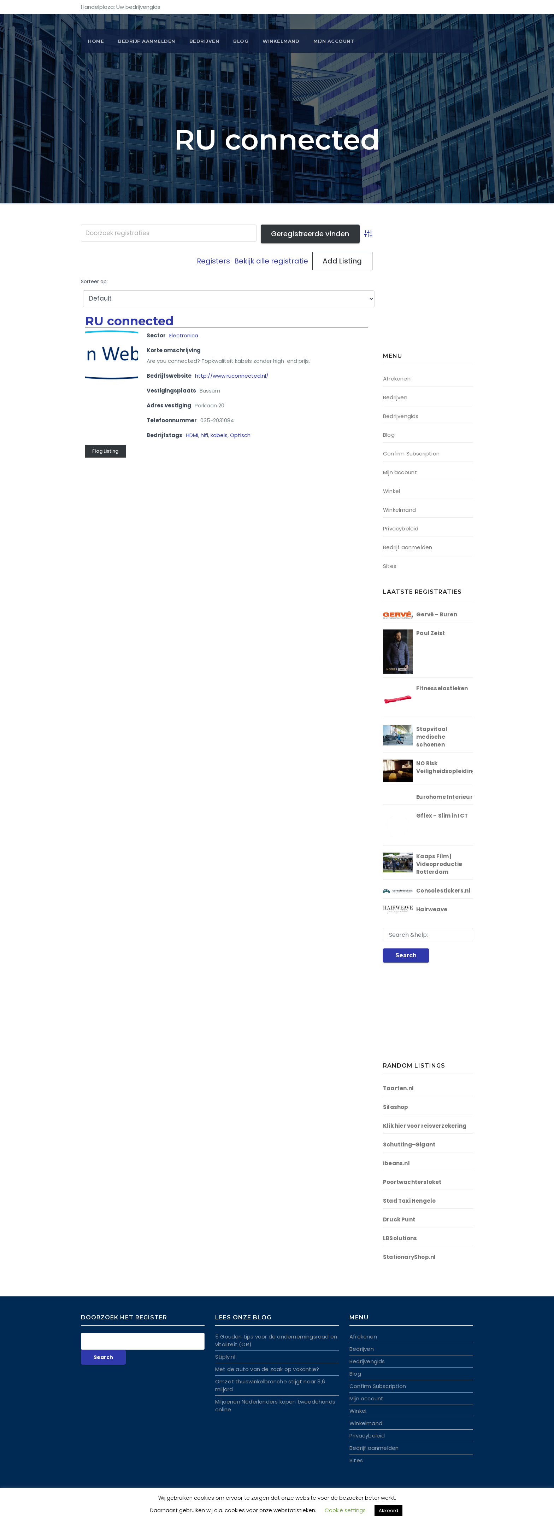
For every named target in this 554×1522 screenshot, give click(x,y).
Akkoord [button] (388, 1510)
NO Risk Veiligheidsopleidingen (449, 767)
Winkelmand (281, 41)
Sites (389, 566)
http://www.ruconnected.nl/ (232, 375)
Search (406, 955)
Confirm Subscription (411, 453)
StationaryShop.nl (409, 1257)
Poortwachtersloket (412, 1182)
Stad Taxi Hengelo (409, 1200)
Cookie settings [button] (345, 1510)
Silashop (395, 1107)
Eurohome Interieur (444, 797)
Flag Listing (105, 451)
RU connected (129, 321)
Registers (213, 261)
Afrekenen (397, 378)
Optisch (240, 435)
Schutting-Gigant (409, 1144)
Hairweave (431, 909)
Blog (240, 41)
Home (96, 41)
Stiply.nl (225, 1356)
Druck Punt (399, 1219)
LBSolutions (400, 1238)
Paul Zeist (430, 633)
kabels (219, 435)
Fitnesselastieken (442, 688)
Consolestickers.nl (443, 890)
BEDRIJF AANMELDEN (146, 41)
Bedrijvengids (401, 416)
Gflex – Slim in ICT (442, 815)
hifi (204, 435)
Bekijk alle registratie (271, 261)
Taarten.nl (398, 1088)
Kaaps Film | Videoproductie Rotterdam (439, 864)
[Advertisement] (427, 290)
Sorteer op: (94, 281)
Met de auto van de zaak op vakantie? (267, 1369)
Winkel (391, 491)
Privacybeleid (401, 528)
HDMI (192, 435)
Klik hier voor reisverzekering (424, 1125)
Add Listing (342, 261)
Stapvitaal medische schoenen (431, 736)
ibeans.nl (396, 1163)
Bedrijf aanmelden (407, 547)
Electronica (183, 335)
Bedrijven (204, 41)
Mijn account (333, 41)
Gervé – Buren (436, 614)
